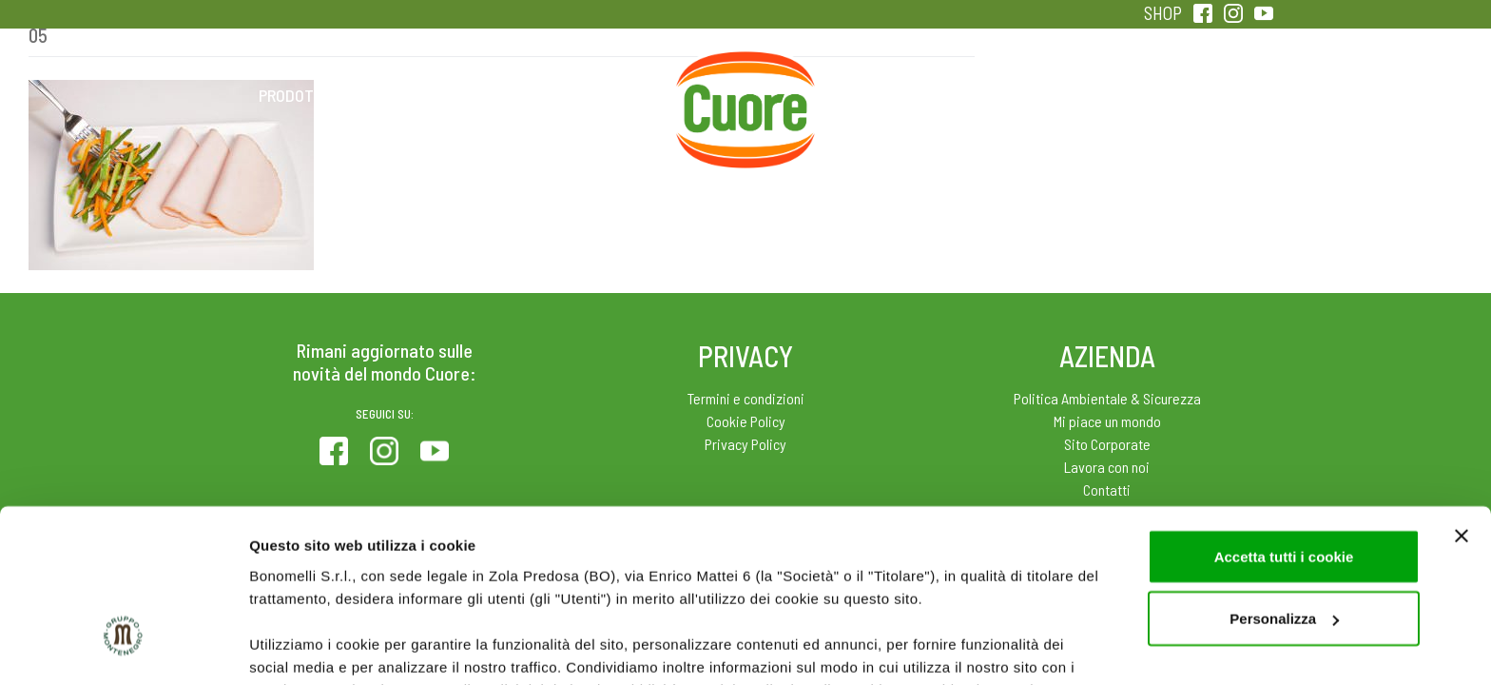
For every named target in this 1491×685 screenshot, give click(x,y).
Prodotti (293, 95)
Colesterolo (444, 95)
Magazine (896, 95)
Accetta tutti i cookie (1284, 418)
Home (745, 74)
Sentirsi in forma (1198, 95)
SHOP (1163, 13)
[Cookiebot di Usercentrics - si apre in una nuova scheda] (123, 648)
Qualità (1047, 95)
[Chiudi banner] (1461, 397)
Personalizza (1284, 481)
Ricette (595, 95)
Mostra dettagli (300, 647)
